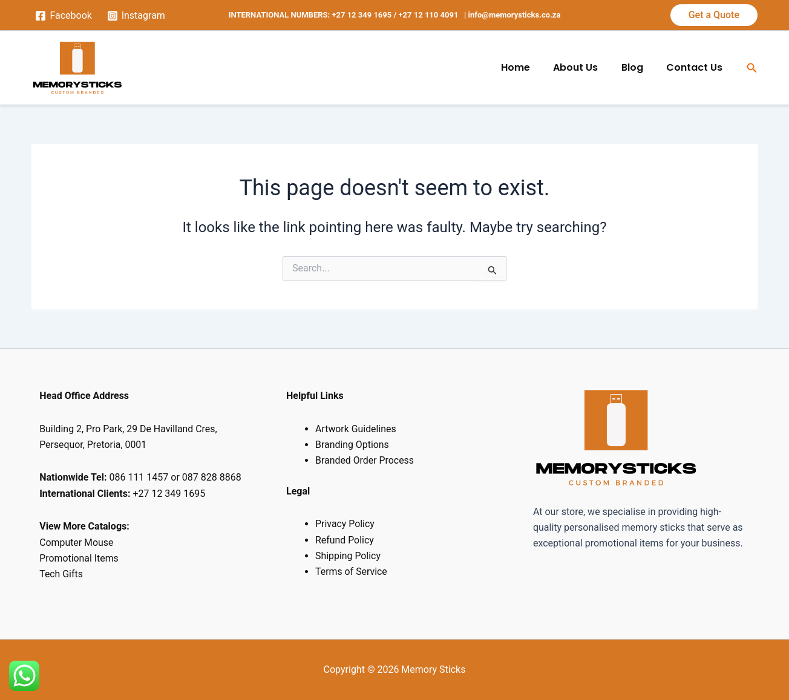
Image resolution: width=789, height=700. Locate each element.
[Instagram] (136, 15)
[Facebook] (63, 15)
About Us (585, 67)
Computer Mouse (76, 542)
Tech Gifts (61, 574)
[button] (714, 15)
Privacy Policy (345, 524)
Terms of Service (351, 571)
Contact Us (697, 67)
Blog (638, 67)
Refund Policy (344, 540)
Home (529, 67)
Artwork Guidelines (356, 429)
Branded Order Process (364, 460)
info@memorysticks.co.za (514, 14)
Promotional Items (80, 558)
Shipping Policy (348, 556)
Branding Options (352, 444)
